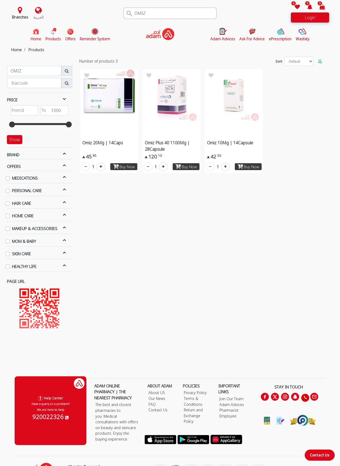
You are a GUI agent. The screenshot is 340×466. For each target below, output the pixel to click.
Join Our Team (231, 398)
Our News (156, 398)
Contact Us (319, 455)
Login (310, 17)
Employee (227, 415)
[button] (306, 7)
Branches (20, 17)
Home (16, 49)
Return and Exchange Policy (193, 415)
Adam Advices (231, 404)
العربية (38, 17)
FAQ (152, 404)
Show (14, 140)
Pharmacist (229, 410)
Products (36, 49)
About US (156, 392)
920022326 (50, 417)
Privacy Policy (195, 392)
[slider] (12, 124)
